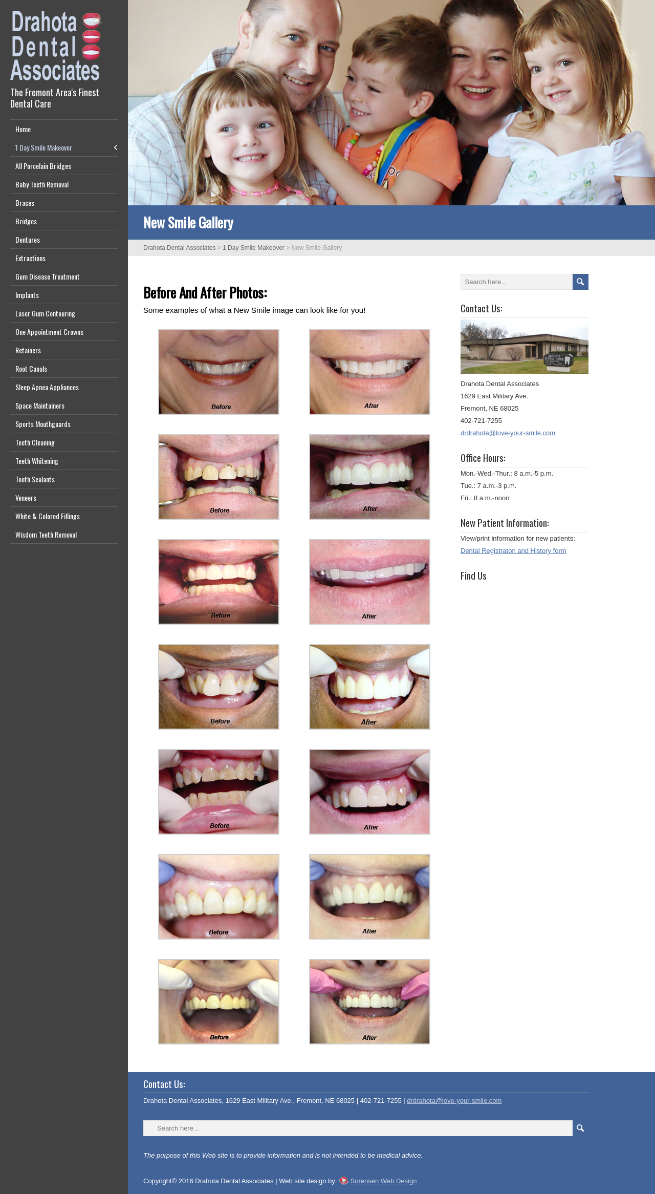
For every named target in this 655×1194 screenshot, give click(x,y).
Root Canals (31, 368)
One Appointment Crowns (49, 331)
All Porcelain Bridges (43, 165)
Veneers (25, 497)
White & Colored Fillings (47, 515)
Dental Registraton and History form (513, 551)
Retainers (28, 350)
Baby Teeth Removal (42, 184)
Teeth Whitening (36, 460)
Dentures (27, 239)
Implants (27, 294)
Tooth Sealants (35, 479)
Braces (24, 202)
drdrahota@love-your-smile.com (508, 433)
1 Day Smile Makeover (43, 147)
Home (23, 128)
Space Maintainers (39, 405)
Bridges (26, 221)
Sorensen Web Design (384, 1181)
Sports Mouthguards (43, 423)
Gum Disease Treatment (47, 276)
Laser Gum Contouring (45, 313)
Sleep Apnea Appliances (47, 386)
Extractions (30, 257)
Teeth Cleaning (35, 442)
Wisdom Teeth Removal (46, 534)
